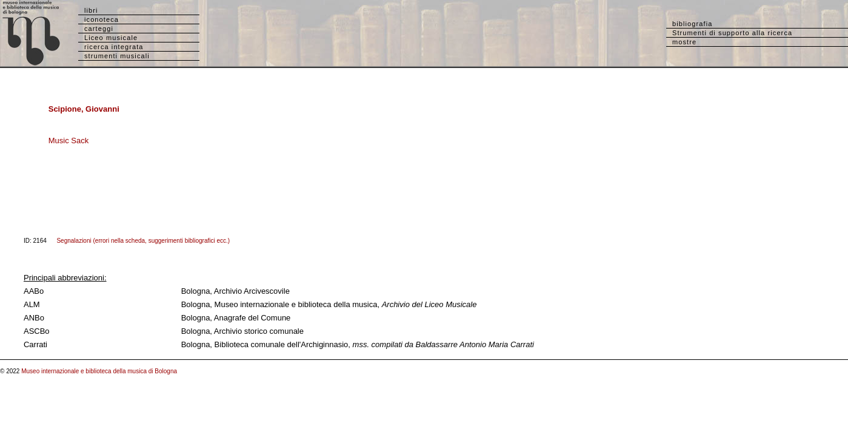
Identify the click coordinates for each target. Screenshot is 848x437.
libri (91, 10)
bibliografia (692, 23)
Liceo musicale (111, 37)
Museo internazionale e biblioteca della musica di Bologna (99, 371)
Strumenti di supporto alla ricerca (732, 32)
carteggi (98, 28)
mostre (684, 42)
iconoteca (101, 19)
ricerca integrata (114, 46)
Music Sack (68, 140)
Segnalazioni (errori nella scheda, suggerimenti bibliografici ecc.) (143, 240)
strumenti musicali (117, 55)
